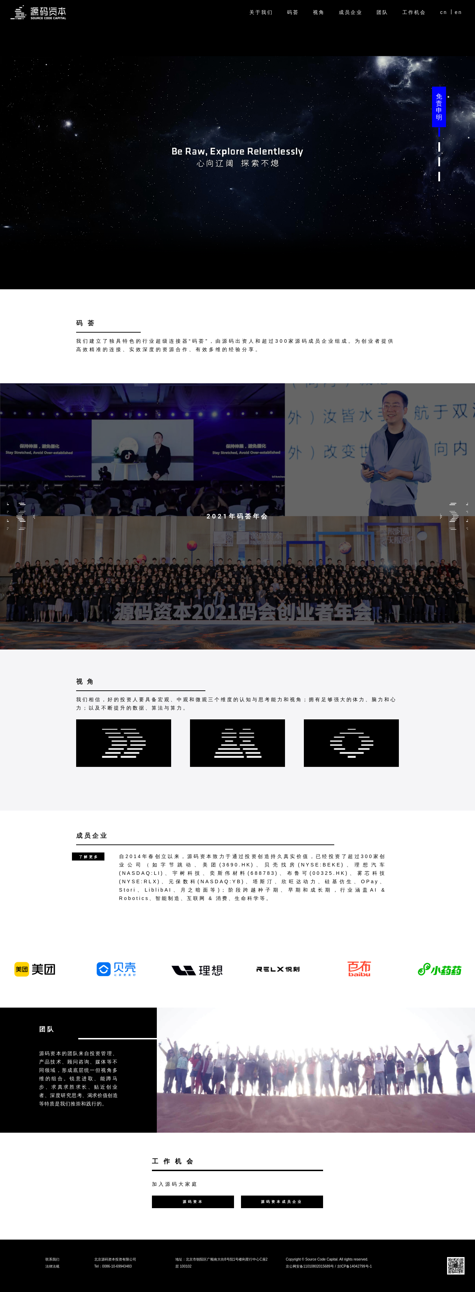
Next (454, 516)
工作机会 (414, 12)
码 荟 (86, 323)
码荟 (293, 12)
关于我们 (261, 12)
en (458, 12)
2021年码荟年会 (238, 516)
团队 (382, 12)
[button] (439, 132)
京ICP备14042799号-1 (354, 1266)
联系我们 (52, 1259)
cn (443, 12)
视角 (319, 12)
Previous (21, 516)
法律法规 (52, 1266)
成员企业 (351, 12)
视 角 (85, 681)
